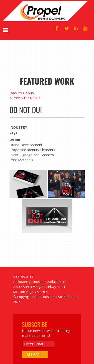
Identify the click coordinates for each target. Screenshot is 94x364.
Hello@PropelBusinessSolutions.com (41, 281)
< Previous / (19, 97)
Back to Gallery (22, 93)
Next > (35, 97)
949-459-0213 (23, 276)
